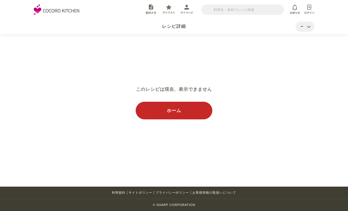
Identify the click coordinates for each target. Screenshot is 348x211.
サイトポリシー (140, 192)
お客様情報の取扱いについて (214, 192)
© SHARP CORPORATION (174, 205)
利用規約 (118, 192)
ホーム (174, 110)
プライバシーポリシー (172, 192)
